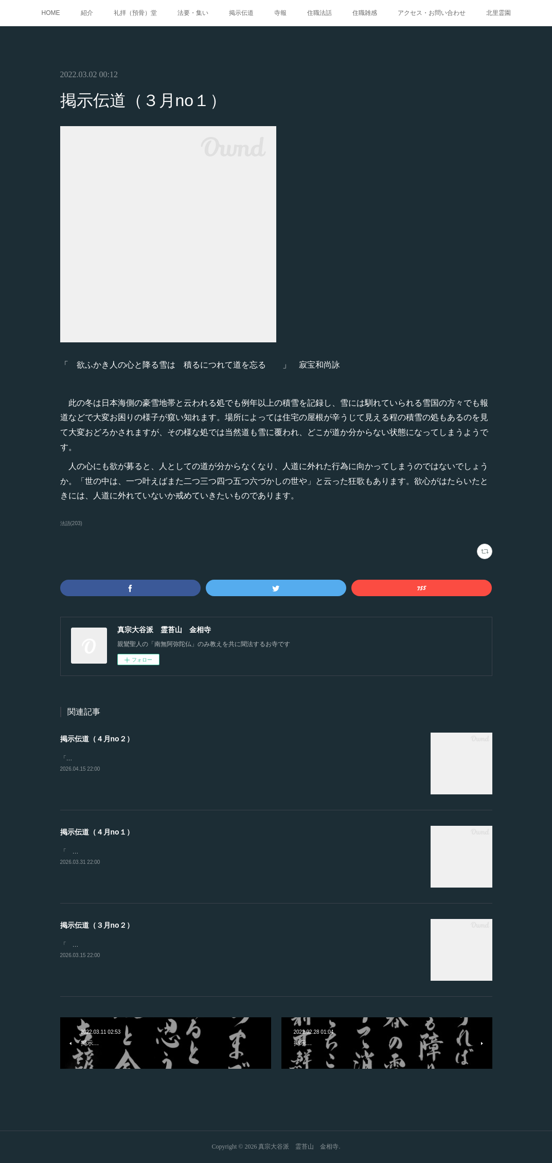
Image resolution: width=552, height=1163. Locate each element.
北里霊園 (498, 12)
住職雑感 (364, 12)
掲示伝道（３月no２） (97, 925)
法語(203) (71, 523)
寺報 (280, 12)
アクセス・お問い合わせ (432, 12)
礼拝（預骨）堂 (135, 12)
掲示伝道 (241, 12)
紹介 (87, 12)
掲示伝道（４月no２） (97, 739)
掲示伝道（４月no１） (97, 832)
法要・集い (192, 12)
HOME (51, 12)
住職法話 (319, 12)
